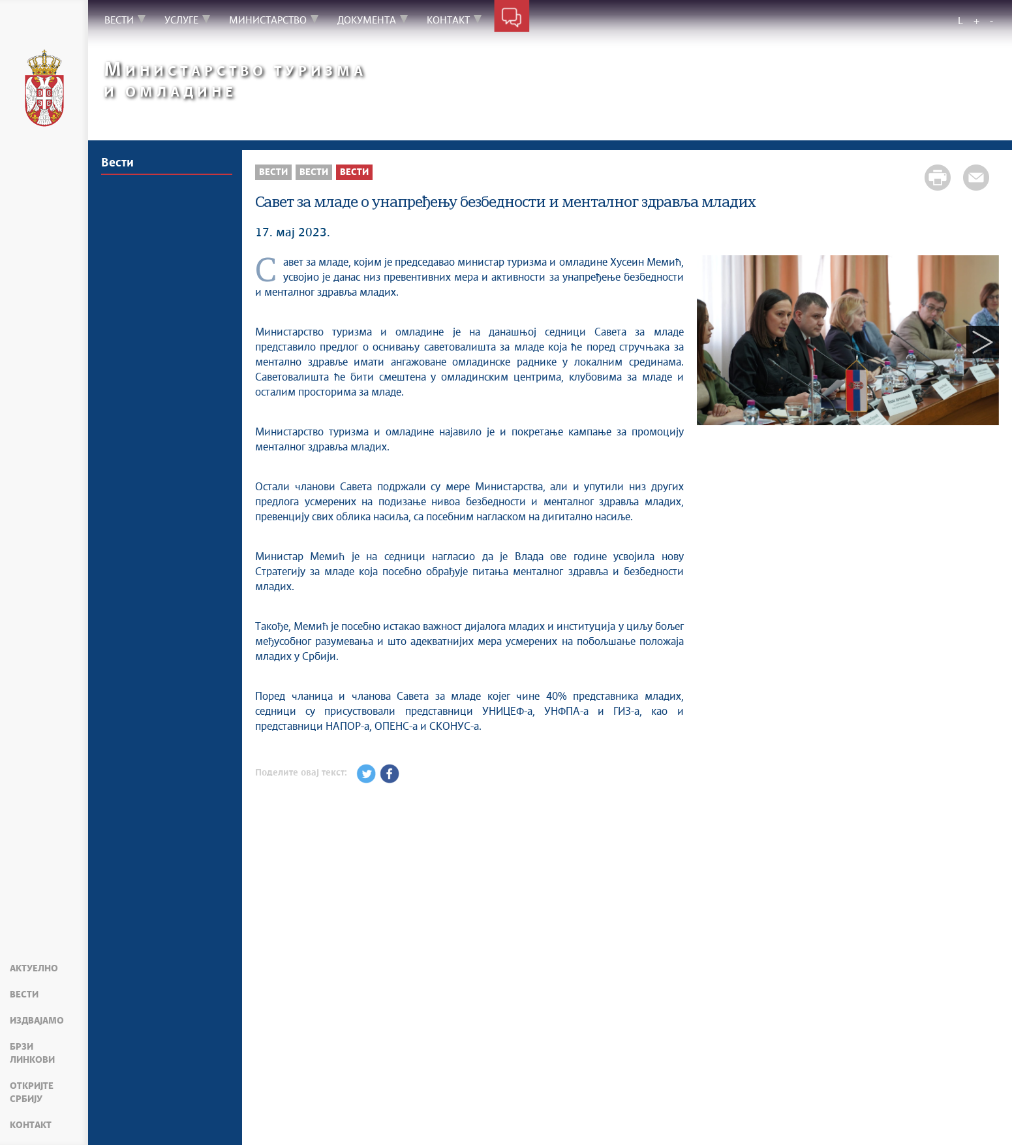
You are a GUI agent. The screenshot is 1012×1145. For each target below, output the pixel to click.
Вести (24, 994)
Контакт (31, 1125)
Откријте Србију (32, 1093)
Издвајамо (37, 1021)
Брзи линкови (32, 1054)
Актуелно (34, 968)
